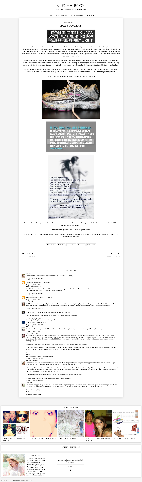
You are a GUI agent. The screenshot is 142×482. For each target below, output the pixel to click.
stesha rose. (71, 6)
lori (27, 273)
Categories (79, 16)
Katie (27, 382)
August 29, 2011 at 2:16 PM (34, 318)
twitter (61, 244)
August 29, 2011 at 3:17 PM (34, 358)
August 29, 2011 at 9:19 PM (34, 380)
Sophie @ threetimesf (32, 286)
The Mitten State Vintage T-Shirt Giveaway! (39, 356)
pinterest (71, 244)
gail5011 (28, 280)
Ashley (28, 301)
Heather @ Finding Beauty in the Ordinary (39, 320)
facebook (51, 244)
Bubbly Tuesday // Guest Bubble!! (43, 438)
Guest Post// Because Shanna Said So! (15, 439)
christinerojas (30, 295)
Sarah (27, 310)
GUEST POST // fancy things (124, 438)
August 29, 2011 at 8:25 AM (34, 285)
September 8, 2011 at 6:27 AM (35, 394)
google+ (91, 244)
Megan (28, 326)
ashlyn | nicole (30, 360)
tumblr (81, 244)
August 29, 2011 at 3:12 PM (34, 331)
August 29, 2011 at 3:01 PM (34, 325)
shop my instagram (64, 16)
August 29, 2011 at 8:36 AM (34, 293)
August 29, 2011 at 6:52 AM (34, 278)
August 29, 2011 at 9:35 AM (34, 300)
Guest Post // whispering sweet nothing (98, 439)
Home (51, 16)
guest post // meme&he (67, 438)
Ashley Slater (30, 333)
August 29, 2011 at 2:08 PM (34, 308)
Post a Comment (26, 396)
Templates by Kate (26, 480)
